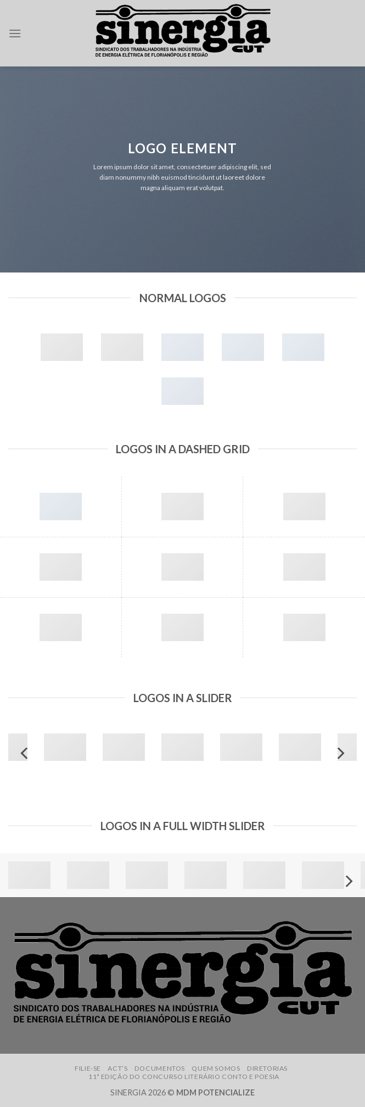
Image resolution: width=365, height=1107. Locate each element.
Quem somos (216, 1068)
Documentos (159, 1068)
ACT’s (117, 1068)
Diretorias (267, 1068)
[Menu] (14, 33)
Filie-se (88, 1068)
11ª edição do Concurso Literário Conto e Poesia (183, 1076)
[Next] (340, 753)
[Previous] (25, 753)
